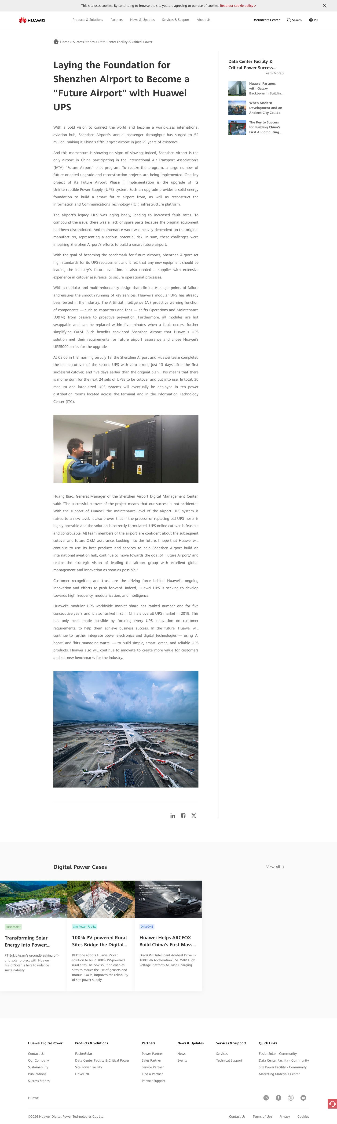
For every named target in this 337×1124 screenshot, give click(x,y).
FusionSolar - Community (278, 1053)
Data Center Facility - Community (284, 1060)
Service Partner (153, 1067)
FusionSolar (83, 1053)
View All (273, 867)
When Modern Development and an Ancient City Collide (265, 108)
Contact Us (36, 1053)
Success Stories (84, 42)
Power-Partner (152, 1053)
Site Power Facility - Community (283, 1067)
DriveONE (82, 1074)
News (181, 1053)
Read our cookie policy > (238, 5)
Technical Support (229, 1060)
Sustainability (38, 1067)
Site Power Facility (88, 1067)
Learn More (272, 73)
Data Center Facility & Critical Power (125, 42)
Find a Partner (152, 1074)
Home (64, 42)
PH (313, 20)
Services (222, 1053)
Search (294, 20)
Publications (37, 1074)
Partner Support (153, 1081)
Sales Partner (151, 1060)
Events (182, 1060)
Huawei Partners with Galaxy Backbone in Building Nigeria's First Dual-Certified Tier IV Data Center (266, 89)
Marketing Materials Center (279, 1074)
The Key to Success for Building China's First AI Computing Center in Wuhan (264, 127)
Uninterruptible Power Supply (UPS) (83, 189)
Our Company (38, 1060)
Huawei (34, 1098)
